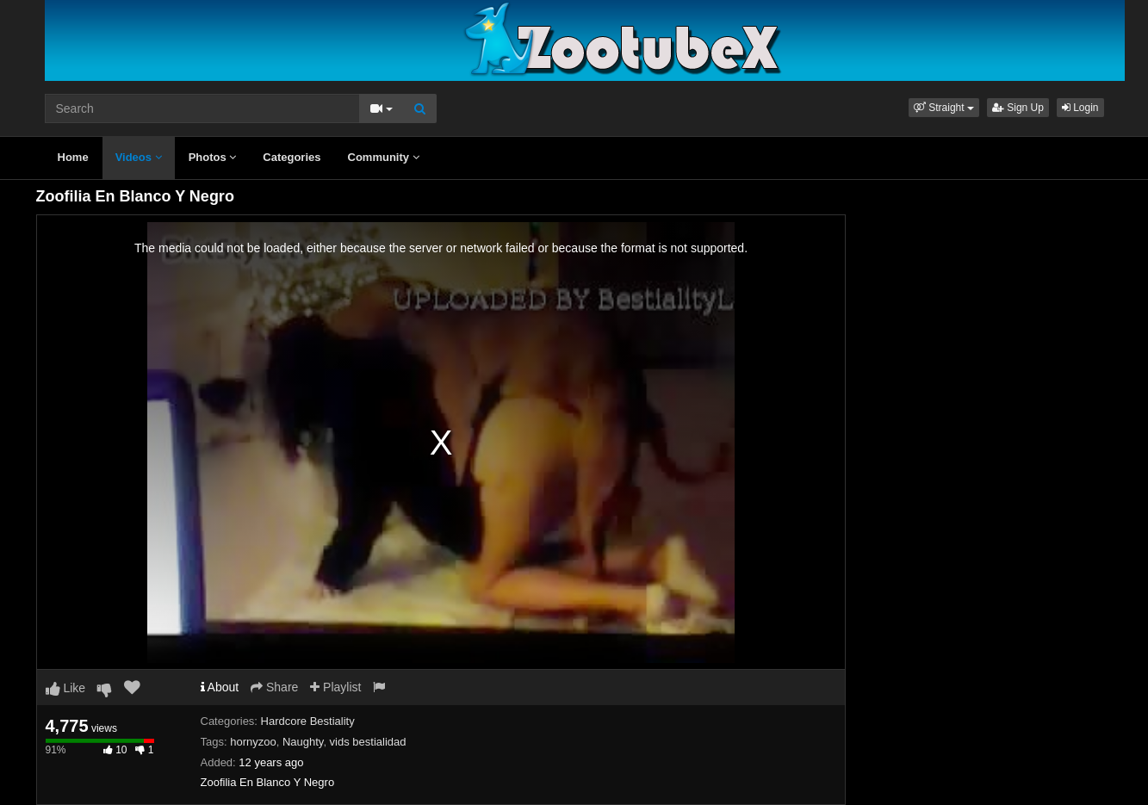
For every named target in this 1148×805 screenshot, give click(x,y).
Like (66, 688)
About (220, 687)
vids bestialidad (368, 741)
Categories (291, 157)
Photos (213, 157)
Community (383, 157)
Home (73, 157)
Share (274, 687)
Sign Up (1018, 108)
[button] (944, 107)
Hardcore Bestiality (308, 721)
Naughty (302, 741)
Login (1080, 108)
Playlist (335, 687)
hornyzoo (253, 741)
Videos (138, 157)
